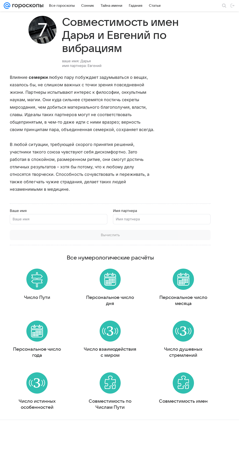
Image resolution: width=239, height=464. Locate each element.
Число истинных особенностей (27, 429)
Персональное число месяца (136, 312)
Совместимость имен (137, 426)
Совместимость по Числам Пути (82, 426)
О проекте (90, 456)
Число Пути (28, 309)
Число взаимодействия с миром (82, 369)
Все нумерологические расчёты (82, 267)
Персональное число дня (82, 312)
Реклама (44, 456)
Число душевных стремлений (137, 369)
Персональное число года (27, 366)
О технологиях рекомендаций (200, 456)
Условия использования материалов (126, 456)
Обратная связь (166, 456)
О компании (26, 456)
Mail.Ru (9, 456)
